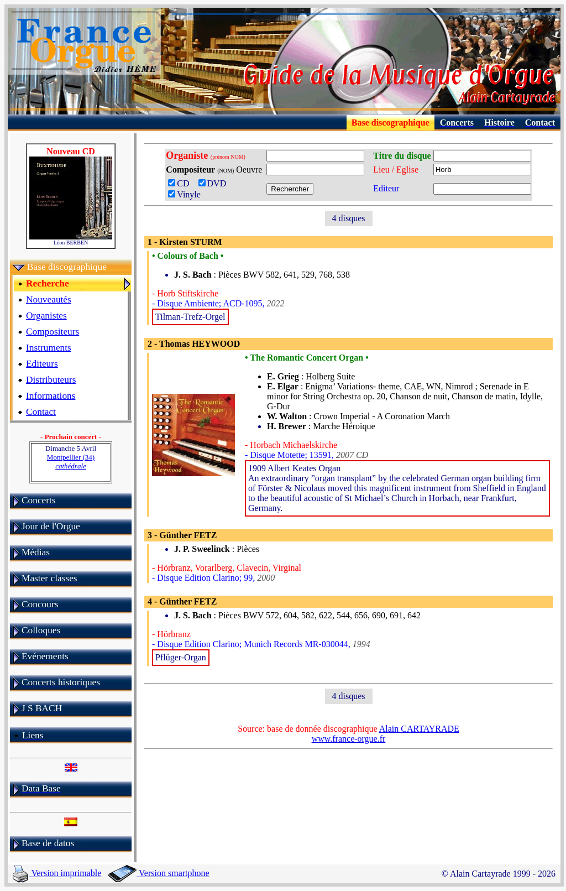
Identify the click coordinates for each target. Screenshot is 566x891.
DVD (214, 183)
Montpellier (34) (71, 461)
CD (182, 183)
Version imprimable (57, 873)
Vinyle (184, 194)
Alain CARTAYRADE (419, 728)
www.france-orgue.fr (349, 738)
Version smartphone (158, 873)
